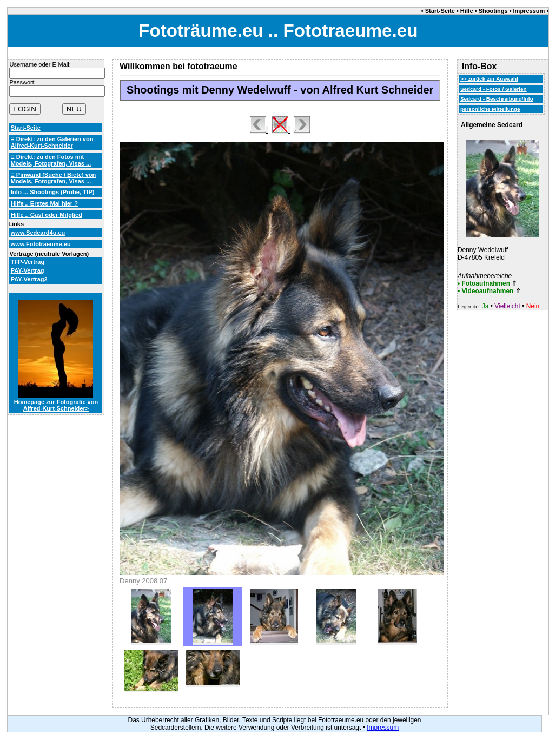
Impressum (529, 11)
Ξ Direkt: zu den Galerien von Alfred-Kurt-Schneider (52, 142)
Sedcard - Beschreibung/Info (496, 99)
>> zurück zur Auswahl (489, 79)
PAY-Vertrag (27, 270)
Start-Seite (440, 11)
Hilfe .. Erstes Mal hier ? (44, 203)
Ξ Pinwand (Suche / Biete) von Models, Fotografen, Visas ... (53, 177)
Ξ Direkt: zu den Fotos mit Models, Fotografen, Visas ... (51, 160)
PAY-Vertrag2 (29, 279)
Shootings (493, 11)
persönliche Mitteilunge (490, 109)
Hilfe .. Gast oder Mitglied (46, 215)
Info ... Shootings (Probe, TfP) (53, 192)
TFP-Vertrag (27, 262)
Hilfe (466, 11)
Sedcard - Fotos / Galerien (493, 89)
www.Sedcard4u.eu (38, 232)
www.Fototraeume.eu (41, 244)
